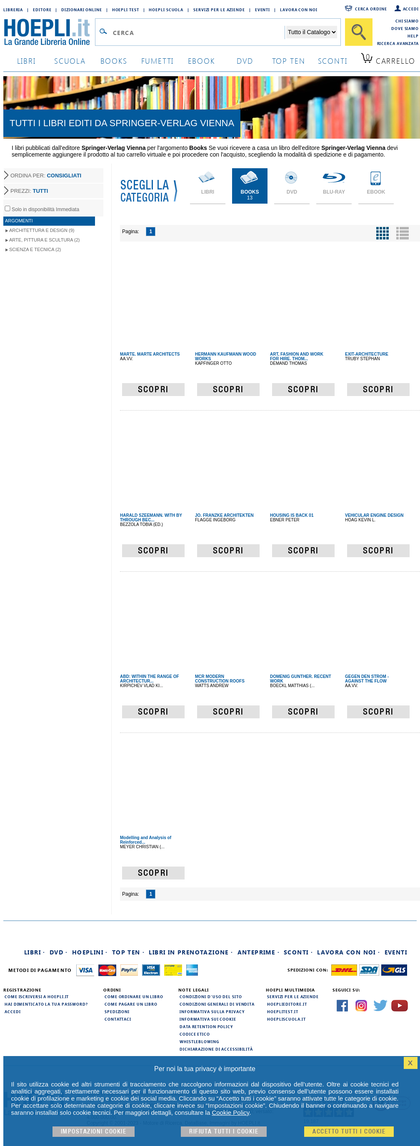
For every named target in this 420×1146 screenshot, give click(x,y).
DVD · (59, 952)
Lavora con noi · (348, 952)
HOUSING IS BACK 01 (291, 515)
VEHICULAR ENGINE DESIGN (374, 515)
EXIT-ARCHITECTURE (366, 354)
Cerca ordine (371, 8)
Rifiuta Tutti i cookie (223, 1132)
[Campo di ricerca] (198, 32)
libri (26, 60)
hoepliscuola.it (286, 1018)
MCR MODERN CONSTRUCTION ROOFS (220, 678)
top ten (288, 60)
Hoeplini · (90, 952)
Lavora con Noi (299, 9)
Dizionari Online (81, 9)
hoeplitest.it (282, 1011)
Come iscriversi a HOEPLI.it (37, 996)
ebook (201, 60)
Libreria (13, 9)
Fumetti (157, 60)
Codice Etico (195, 1033)
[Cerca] (358, 32)
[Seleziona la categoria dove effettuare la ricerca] (311, 32)
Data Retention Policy (206, 1026)
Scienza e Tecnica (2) (35, 249)
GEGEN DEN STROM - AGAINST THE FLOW (367, 678)
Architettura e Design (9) (41, 230)
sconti (333, 60)
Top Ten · (128, 952)
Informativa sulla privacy (212, 1011)
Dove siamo (405, 28)
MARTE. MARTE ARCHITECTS (150, 354)
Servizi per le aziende (219, 9)
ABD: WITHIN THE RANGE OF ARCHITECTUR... (149, 678)
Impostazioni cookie (94, 1132)
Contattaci (118, 1018)
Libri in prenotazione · (191, 952)
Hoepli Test (125, 9)
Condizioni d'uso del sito (211, 996)
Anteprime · (259, 952)
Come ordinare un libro (134, 996)
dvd (245, 60)
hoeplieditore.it (287, 1004)
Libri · (34, 952)
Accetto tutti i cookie (348, 1132)
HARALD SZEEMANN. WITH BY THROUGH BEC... (151, 517)
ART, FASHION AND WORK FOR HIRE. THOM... (296, 356)
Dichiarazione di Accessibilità (216, 1048)
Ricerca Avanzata (398, 43)
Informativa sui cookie (208, 1018)
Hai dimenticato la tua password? (46, 1004)
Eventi (262, 9)
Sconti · (298, 952)
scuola (70, 60)
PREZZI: (29, 191)
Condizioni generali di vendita (217, 1004)
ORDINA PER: (45, 175)
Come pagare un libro (131, 1004)
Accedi (411, 8)
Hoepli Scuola (166, 9)
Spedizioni (117, 1011)
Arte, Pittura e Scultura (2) (44, 239)
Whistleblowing (199, 1041)
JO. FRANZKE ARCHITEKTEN (224, 515)
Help (413, 35)
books (114, 60)
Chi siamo (407, 20)
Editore (42, 9)
